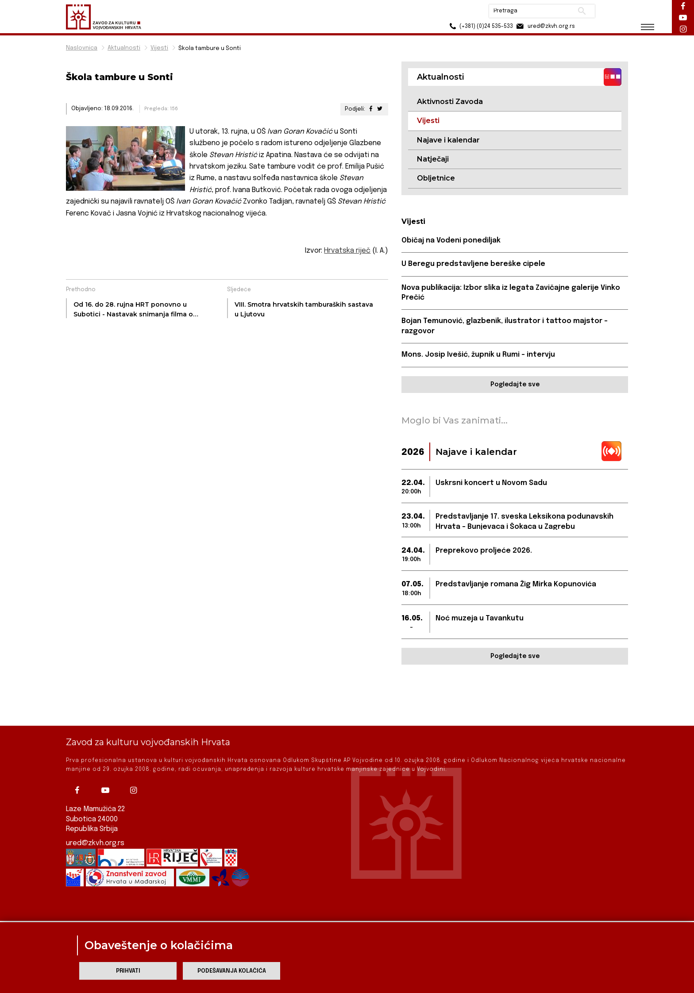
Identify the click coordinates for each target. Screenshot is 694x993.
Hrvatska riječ (347, 250)
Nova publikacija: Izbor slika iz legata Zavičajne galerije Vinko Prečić (510, 292)
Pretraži (581, 11)
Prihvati (128, 971)
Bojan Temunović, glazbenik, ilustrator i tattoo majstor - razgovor (504, 326)
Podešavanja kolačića (231, 971)
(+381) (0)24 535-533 (480, 26)
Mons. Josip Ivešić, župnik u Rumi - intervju (478, 354)
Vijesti (159, 48)
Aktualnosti (124, 48)
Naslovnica (81, 48)
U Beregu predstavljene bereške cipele (473, 264)
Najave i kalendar (448, 140)
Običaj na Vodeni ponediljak (451, 240)
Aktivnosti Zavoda (450, 101)
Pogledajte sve (515, 384)
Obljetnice (436, 178)
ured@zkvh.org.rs (95, 835)
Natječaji (433, 159)
